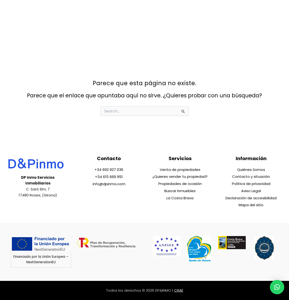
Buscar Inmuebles (180, 190)
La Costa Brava (179, 197)
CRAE (178, 290)
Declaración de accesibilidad (251, 197)
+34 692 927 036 (109, 169)
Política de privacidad (251, 183)
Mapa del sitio (251, 204)
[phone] (262, 27)
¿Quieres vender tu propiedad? (180, 176)
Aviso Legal (251, 190)
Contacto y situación (251, 176)
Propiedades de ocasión (180, 183)
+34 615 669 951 (109, 176)
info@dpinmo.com (109, 183)
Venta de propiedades (180, 169)
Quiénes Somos (251, 169)
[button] (277, 287)
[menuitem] (250, 24)
